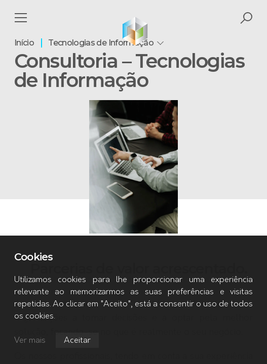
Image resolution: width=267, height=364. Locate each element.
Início (24, 43)
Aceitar (77, 341)
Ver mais (30, 341)
